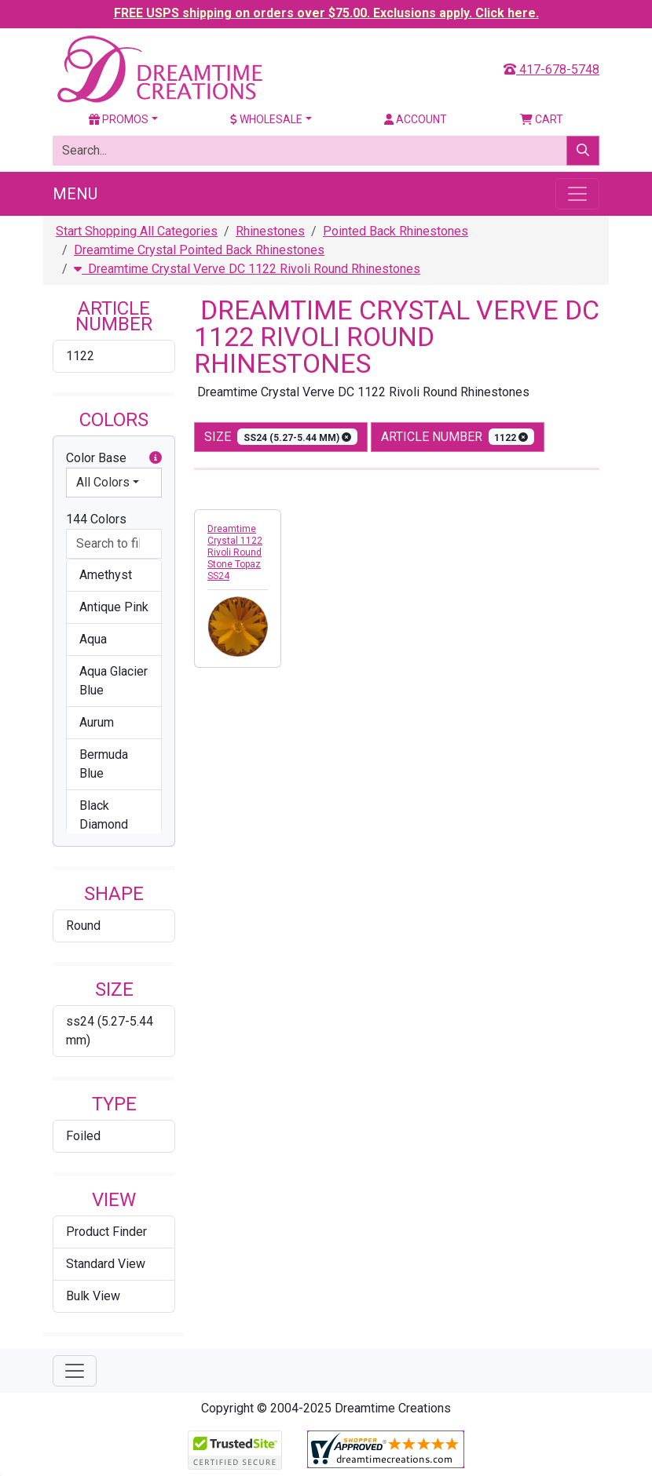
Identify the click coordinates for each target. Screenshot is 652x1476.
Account (415, 119)
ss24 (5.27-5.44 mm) (109, 1031)
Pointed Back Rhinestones (395, 231)
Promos (118, 119)
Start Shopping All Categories (137, 231)
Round (83, 925)
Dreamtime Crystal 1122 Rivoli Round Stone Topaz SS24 (234, 552)
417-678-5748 (551, 69)
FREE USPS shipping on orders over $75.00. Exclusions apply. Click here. (326, 12)
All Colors (103, 482)
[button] (155, 458)
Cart (541, 119)
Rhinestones (270, 231)
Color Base (114, 458)
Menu (75, 193)
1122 (80, 355)
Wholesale (266, 119)
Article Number (458, 436)
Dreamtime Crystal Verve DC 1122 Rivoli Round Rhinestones (247, 268)
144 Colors (96, 519)
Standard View (105, 1263)
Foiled (83, 1135)
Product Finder (106, 1231)
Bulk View (93, 1295)
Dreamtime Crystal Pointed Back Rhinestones (199, 249)
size (280, 436)
